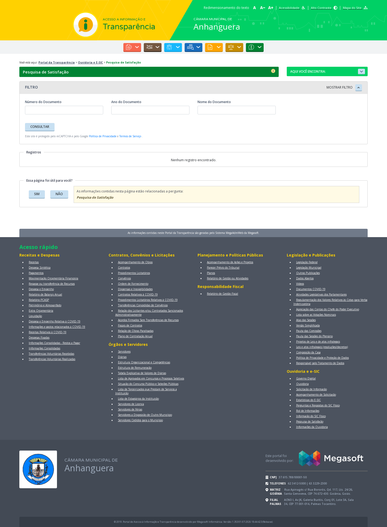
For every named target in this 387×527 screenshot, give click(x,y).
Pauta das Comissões (308, 331)
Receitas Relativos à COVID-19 (47, 332)
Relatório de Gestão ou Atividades (227, 278)
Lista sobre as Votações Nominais (316, 315)
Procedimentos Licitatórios (134, 273)
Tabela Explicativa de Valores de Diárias (142, 373)
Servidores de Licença (131, 404)
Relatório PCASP (39, 300)
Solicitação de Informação (311, 389)
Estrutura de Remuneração (135, 368)
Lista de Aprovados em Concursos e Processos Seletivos (151, 378)
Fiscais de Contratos (130, 325)
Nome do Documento (214, 102)
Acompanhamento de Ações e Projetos (230, 262)
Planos (211, 273)
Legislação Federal (307, 262)
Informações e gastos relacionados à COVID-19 (57, 327)
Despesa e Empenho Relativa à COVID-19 (54, 321)
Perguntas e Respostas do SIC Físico (318, 405)
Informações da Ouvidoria (312, 427)
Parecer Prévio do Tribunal (223, 267)
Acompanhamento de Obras (135, 262)
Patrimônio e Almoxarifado (45, 305)
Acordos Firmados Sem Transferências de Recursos (148, 320)
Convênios (124, 278)
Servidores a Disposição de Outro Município (145, 415)
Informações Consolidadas (44, 348)
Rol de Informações (307, 411)
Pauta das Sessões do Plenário (314, 336)
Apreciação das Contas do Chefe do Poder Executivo (327, 309)
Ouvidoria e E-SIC (90, 62)
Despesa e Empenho (41, 289)
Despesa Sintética (40, 267)
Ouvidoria (302, 384)
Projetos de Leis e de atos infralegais (318, 341)
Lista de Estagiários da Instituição (138, 398)
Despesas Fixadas (39, 337)
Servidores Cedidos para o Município (140, 420)
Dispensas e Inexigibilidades (135, 289)
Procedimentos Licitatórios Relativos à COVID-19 (148, 300)
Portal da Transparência (56, 62)
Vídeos (300, 284)
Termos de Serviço (130, 136)
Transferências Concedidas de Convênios (143, 305)
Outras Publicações (308, 273)
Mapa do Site (355, 8)
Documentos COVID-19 (310, 289)
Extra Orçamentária (41, 310)
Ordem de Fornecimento (133, 284)
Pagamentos (36, 273)
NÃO (59, 194)
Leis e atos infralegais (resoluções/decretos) (322, 347)
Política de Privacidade (102, 136)
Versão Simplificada (308, 325)
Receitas (34, 262)
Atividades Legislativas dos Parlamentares (321, 294)
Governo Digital (306, 378)
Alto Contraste (324, 8)
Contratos (124, 267)
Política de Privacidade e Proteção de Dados (322, 358)
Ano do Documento (126, 102)
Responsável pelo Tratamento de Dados (320, 363)
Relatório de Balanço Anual (45, 294)
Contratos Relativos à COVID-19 (138, 294)
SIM (37, 194)
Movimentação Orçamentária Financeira (53, 278)
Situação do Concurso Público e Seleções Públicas (148, 384)
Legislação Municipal (308, 267)
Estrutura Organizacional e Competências (144, 362)
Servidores (124, 351)
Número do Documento (43, 102)
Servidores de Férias (130, 409)
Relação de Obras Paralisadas (135, 331)
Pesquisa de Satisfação (309, 421)
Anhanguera (217, 26)
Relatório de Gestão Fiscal (222, 294)
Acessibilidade (292, 8)
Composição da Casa (308, 352)
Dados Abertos (305, 278)
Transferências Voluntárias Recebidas (51, 354)
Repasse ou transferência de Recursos (52, 284)
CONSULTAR (39, 126)
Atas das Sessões (306, 320)
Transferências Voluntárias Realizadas (52, 359)
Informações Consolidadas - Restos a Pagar (54, 343)
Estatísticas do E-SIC (308, 400)
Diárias (122, 357)
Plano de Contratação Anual (135, 336)
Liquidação (35, 316)
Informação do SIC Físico (311, 416)
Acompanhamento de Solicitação (316, 394)
